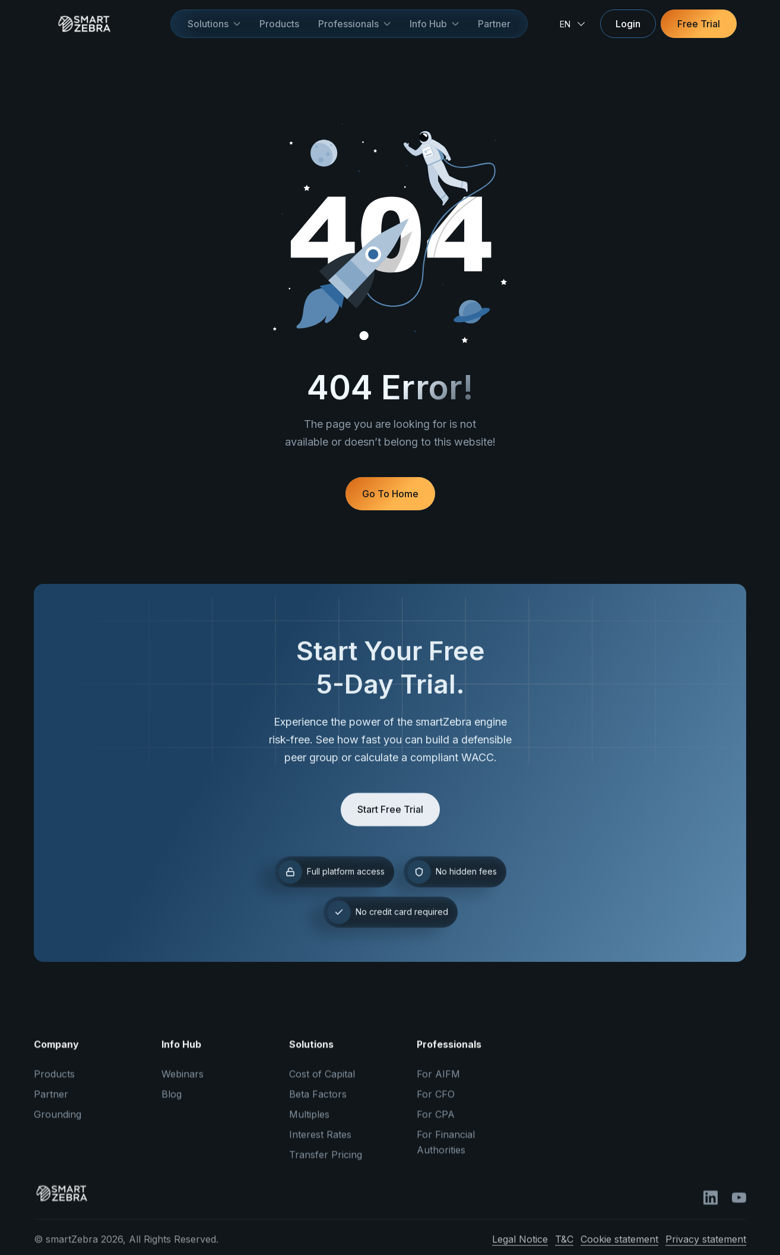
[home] (102, 24)
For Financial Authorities (446, 1149)
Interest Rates (320, 1142)
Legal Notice (520, 1246)
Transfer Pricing (325, 1162)
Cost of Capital (322, 1081)
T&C (564, 1246)
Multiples (309, 1121)
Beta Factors (318, 1101)
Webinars (182, 1081)
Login (628, 24)
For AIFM (438, 1081)
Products (279, 24)
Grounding (57, 1121)
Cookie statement (619, 1246)
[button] (214, 23)
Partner (494, 24)
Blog (171, 1101)
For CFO (436, 1101)
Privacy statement (705, 1246)
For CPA (436, 1121)
